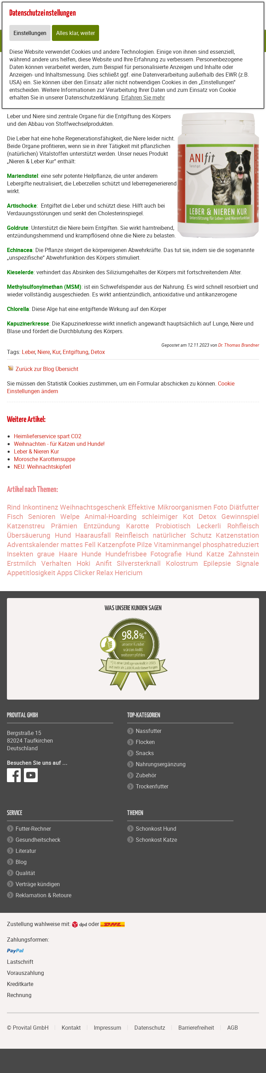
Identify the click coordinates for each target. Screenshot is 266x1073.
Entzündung (101, 525)
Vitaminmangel (177, 544)
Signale (247, 563)
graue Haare (57, 554)
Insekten (20, 554)
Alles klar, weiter (75, 33)
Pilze (144, 544)
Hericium (129, 572)
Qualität (25, 873)
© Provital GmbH (27, 1027)
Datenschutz (149, 1027)
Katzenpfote (116, 544)
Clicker (84, 572)
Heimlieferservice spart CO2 (47, 436)
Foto (220, 507)
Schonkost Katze (156, 839)
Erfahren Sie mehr (143, 97)
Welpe (70, 516)
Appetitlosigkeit (31, 572)
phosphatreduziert (231, 544)
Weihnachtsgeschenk (93, 507)
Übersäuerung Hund (39, 535)
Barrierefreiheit (196, 1027)
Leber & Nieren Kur (36, 451)
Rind (13, 507)
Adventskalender (33, 544)
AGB (232, 1027)
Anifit (104, 563)
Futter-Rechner (33, 828)
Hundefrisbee (126, 554)
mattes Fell (78, 544)
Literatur (26, 851)
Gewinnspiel (240, 516)
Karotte (137, 525)
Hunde (91, 554)
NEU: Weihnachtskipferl (42, 466)
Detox (98, 352)
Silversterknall (139, 563)
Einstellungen (30, 33)
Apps (64, 572)
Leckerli (209, 525)
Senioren (41, 516)
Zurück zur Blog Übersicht (47, 369)
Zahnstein (243, 554)
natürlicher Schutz (182, 535)
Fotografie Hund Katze (187, 554)
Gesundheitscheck (38, 839)
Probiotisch (173, 525)
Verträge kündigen (38, 884)
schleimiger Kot (168, 516)
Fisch (15, 516)
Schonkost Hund (156, 828)
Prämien (64, 525)
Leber (28, 352)
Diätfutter (244, 507)
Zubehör (146, 775)
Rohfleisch (243, 525)
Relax (104, 572)
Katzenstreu (26, 525)
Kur (56, 352)
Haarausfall (93, 535)
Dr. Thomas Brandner (238, 345)
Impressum (107, 1027)
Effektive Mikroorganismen (170, 507)
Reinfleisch (132, 535)
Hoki (83, 563)
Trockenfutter (152, 786)
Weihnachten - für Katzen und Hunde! (59, 444)
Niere (43, 352)
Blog (21, 862)
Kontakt (71, 1027)
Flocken (145, 742)
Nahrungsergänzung (161, 764)
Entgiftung (75, 352)
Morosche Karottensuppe (44, 459)
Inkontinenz (40, 507)
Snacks (145, 753)
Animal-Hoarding (110, 516)
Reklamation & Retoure (43, 895)
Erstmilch (21, 563)
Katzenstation (237, 535)
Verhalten (56, 563)
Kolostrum (182, 563)
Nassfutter (148, 731)
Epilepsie (217, 563)
